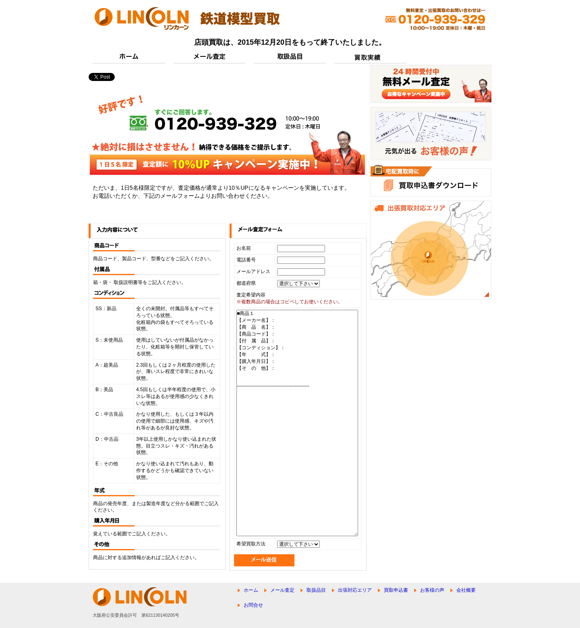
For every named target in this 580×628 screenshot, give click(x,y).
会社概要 (466, 590)
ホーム (251, 590)
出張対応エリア (355, 590)
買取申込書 (396, 590)
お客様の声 (432, 590)
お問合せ (253, 605)
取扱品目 (316, 590)
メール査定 (282, 590)
